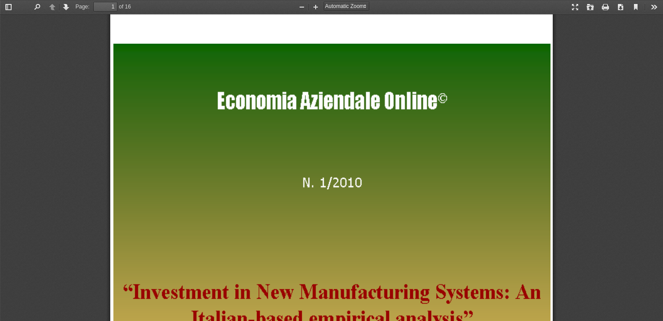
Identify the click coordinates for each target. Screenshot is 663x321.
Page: (82, 7)
